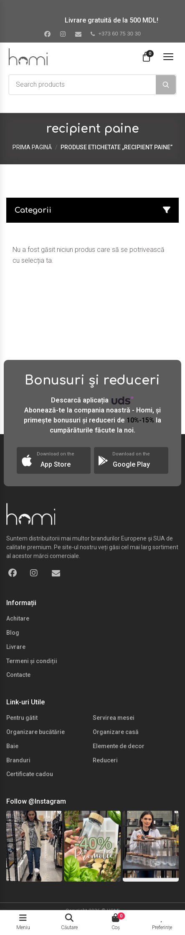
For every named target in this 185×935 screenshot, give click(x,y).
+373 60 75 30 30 (116, 33)
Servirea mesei (113, 717)
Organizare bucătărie (35, 732)
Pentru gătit (22, 717)
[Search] (166, 84)
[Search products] (82, 84)
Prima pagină (32, 147)
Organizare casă (116, 732)
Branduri (18, 760)
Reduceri (105, 760)
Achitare (17, 618)
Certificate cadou (29, 774)
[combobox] (82, 84)
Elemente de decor (118, 746)
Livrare (15, 646)
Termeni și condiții (31, 661)
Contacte (18, 674)
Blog (12, 632)
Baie (12, 746)
